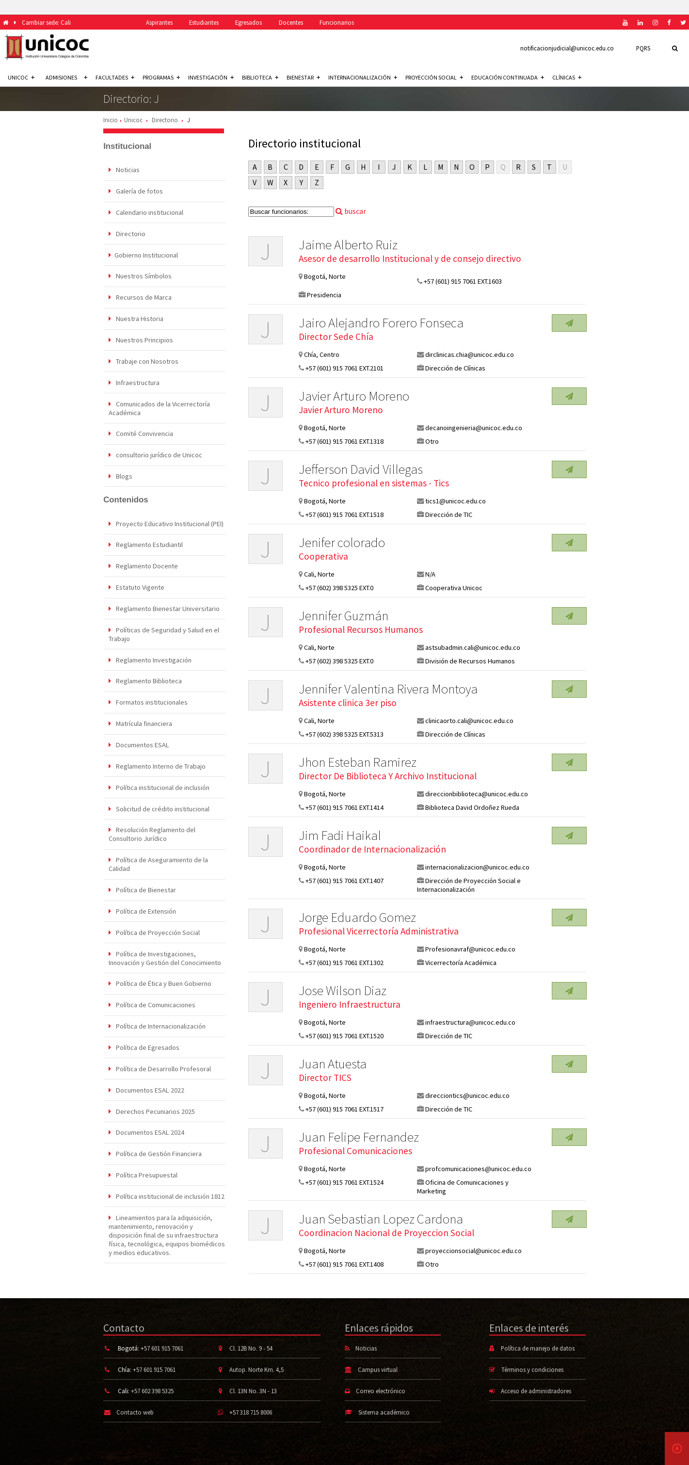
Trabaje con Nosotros (143, 361)
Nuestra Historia (136, 318)
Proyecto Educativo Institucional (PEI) (166, 523)
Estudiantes (204, 22)
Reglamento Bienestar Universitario (164, 608)
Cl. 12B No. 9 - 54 (250, 1348)
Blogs (120, 476)
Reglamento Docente (143, 566)
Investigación (211, 77)
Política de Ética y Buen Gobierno (160, 983)
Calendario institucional (146, 212)
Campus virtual (378, 1369)
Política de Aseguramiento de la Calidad (158, 864)
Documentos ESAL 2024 (146, 1132)
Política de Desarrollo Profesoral (160, 1068)
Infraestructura (134, 382)
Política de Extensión (142, 911)
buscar (351, 211)
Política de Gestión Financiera (155, 1153)
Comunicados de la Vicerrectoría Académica (159, 408)
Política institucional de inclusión (159, 787)
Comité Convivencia (141, 433)
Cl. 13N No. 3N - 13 (253, 1391)
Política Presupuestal (143, 1175)
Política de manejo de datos (538, 1348)
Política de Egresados (144, 1047)
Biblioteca (260, 77)
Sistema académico (384, 1412)
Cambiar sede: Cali (46, 22)
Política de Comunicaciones (152, 1004)
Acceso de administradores (536, 1391)
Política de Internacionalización (157, 1026)
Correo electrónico (380, 1391)
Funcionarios (337, 22)
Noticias (124, 169)
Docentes (291, 22)
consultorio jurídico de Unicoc (155, 455)
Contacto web (135, 1412)
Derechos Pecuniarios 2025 (152, 1111)
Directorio (165, 120)
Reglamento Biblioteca (145, 680)
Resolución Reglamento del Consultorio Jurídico (152, 834)
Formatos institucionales (148, 702)
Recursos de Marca (140, 297)
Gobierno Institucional (143, 255)
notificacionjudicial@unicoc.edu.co (567, 48)
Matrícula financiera (140, 723)
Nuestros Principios (141, 340)
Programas (161, 77)
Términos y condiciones (532, 1369)
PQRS (643, 48)
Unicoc (133, 120)
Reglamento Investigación (150, 660)
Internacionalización (362, 77)
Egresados (248, 22)
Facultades (115, 77)
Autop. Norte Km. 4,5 (256, 1369)
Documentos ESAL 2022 (146, 1090)
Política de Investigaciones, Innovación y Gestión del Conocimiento (165, 958)
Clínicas (566, 77)
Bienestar (303, 77)
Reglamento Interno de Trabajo (157, 766)
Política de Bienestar (142, 889)
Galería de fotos (136, 191)
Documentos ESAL (139, 745)
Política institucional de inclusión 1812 (166, 1196)
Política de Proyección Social (154, 932)
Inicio (110, 120)
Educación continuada (507, 77)
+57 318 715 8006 (250, 1412)
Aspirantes (159, 22)
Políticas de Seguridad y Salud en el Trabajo (164, 634)
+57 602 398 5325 (152, 1391)
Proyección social (434, 77)
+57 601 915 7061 (162, 1348)
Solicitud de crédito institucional (159, 809)
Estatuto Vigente (136, 587)
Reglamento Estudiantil (146, 544)
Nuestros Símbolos (140, 276)
